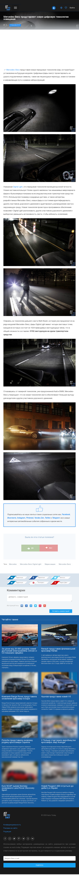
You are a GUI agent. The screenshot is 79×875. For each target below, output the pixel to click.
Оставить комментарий (60, 612)
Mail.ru (31, 606)
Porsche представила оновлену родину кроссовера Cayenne (17, 742)
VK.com (21, 606)
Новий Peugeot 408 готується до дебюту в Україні (57, 788)
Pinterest (29, 518)
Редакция (7, 832)
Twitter (47, 518)
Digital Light (18, 187)
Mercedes (13, 564)
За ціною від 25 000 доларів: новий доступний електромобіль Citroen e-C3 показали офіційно (19, 652)
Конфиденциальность (12, 825)
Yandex (40, 606)
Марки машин (50, 564)
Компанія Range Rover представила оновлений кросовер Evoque (19, 698)
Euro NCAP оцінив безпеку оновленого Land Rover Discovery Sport (18, 789)
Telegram (56, 518)
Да (30, 548)
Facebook (66, 514)
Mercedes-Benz (13, 70)
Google (44, 606)
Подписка (39, 866)
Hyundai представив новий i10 (56, 697)
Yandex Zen (39, 518)
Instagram (21, 518)
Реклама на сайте (10, 829)
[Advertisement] (39, 49)
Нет (48, 548)
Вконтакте (11, 518)
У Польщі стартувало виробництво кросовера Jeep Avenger (58, 742)
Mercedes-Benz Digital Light (30, 564)
